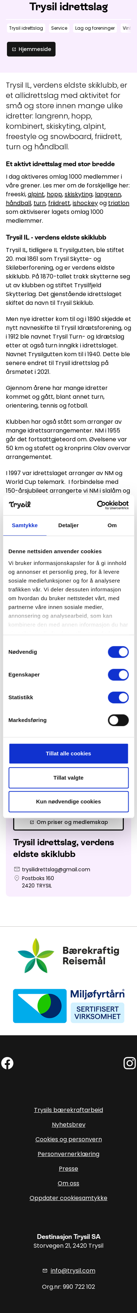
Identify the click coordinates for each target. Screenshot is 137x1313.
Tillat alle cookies (68, 753)
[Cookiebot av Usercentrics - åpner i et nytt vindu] (97, 505)
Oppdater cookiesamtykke (68, 1198)
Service (59, 28)
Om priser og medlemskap (68, 822)
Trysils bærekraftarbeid (68, 1110)
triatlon (118, 203)
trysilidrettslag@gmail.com (56, 869)
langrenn (108, 194)
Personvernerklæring (68, 1154)
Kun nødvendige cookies (68, 801)
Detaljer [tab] (68, 525)
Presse (68, 1168)
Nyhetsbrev (68, 1124)
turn (40, 203)
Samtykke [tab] (25, 525)
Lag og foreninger (95, 28)
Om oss (68, 1183)
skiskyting (78, 194)
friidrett (59, 203)
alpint (36, 194)
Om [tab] (112, 525)
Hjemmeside (31, 49)
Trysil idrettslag (26, 28)
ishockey (85, 203)
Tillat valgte (68, 777)
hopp (54, 194)
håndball (18, 203)
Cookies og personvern (68, 1139)
